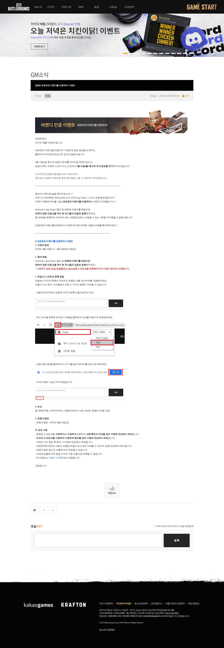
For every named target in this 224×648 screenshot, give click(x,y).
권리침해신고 (156, 603)
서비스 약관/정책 (106, 603)
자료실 (113, 7)
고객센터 (129, 7)
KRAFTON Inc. (125, 623)
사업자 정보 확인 (172, 613)
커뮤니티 (66, 7)
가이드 (51, 7)
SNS (80, 7)
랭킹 (96, 7)
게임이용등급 (193, 603)
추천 (112, 490)
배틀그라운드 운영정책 (175, 603)
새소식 (38, 7)
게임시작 (203, 7)
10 (185, 53)
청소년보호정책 (141, 603)
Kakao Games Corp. (111, 623)
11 (191, 53)
